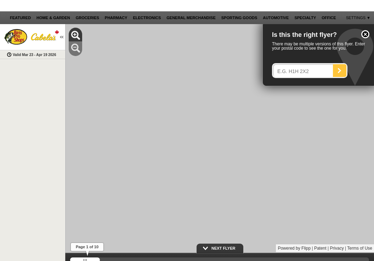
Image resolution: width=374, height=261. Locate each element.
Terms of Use (359, 248)
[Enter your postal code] (305, 71)
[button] (365, 34)
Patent (320, 248)
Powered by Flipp (294, 248)
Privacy (337, 248)
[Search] (339, 70)
